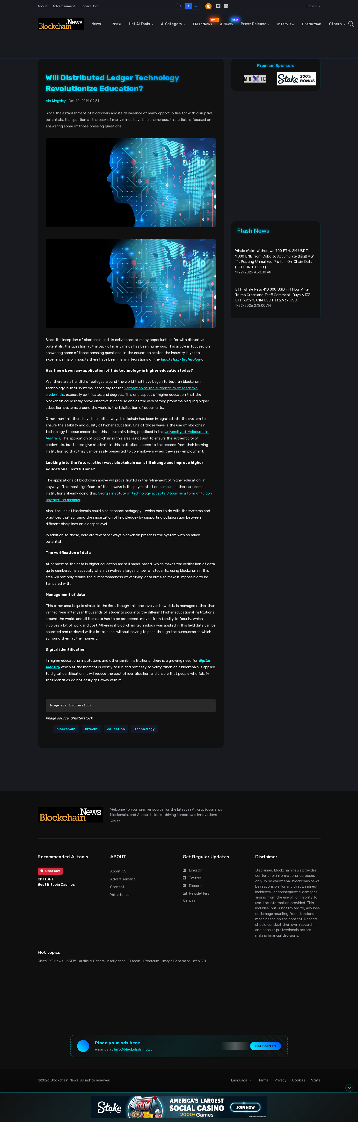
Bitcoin (134, 961)
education (116, 729)
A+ (196, 6)
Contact (117, 887)
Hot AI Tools (139, 24)
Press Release (253, 24)
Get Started (263, 1047)
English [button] (311, 6)
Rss (189, 901)
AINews (228, 22)
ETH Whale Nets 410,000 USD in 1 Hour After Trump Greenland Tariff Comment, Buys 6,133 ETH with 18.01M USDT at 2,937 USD (272, 296)
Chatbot (50, 871)
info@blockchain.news (135, 1050)
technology (144, 729)
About (42, 6)
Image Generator (176, 961)
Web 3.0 (199, 961)
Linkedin (193, 870)
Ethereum (151, 961)
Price (116, 24)
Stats (316, 1082)
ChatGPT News (50, 961)
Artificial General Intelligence (102, 961)
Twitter (192, 878)
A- (181, 6)
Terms (263, 1082)
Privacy (280, 1082)
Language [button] (239, 1082)
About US (118, 871)
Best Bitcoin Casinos (56, 885)
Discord (192, 886)
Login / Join (89, 6)
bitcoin (91, 729)
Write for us (120, 894)
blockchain (66, 729)
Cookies (298, 1082)
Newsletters (196, 893)
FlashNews (204, 22)
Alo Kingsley (56, 101)
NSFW (71, 961)
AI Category (171, 24)
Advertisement (64, 6)
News (96, 24)
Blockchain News (65, 1082)
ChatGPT (46, 879)
